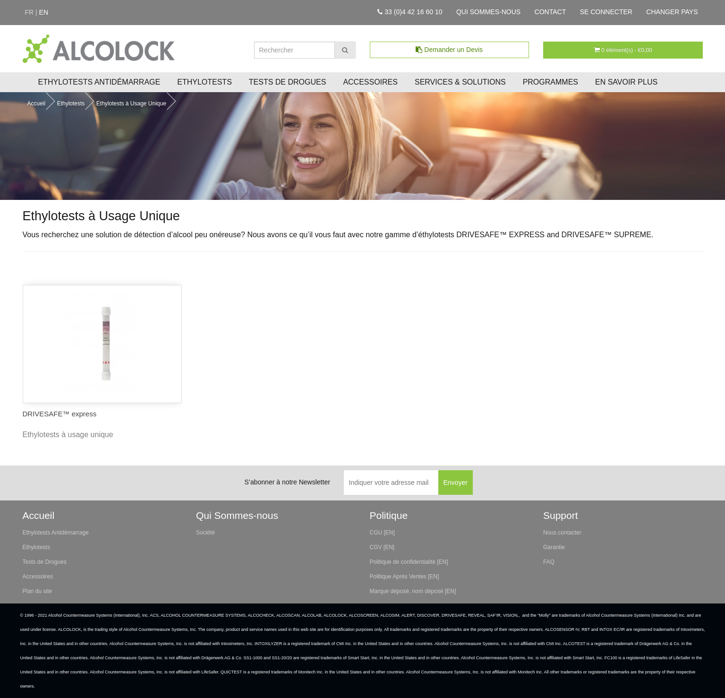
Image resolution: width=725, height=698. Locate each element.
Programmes (550, 82)
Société (205, 532)
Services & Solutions (460, 82)
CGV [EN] (382, 547)
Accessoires (370, 82)
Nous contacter (562, 532)
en (43, 12)
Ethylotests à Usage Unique (131, 103)
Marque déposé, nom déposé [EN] (413, 591)
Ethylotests (204, 82)
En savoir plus (626, 82)
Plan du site (37, 591)
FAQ (548, 562)
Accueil (36, 103)
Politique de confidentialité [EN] (409, 562)
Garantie (554, 547)
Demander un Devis (449, 49)
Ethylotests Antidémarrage (99, 82)
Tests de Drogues (287, 82)
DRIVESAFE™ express (60, 414)
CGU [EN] (382, 532)
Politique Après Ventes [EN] (404, 576)
